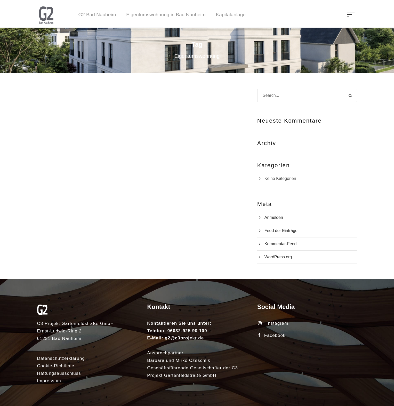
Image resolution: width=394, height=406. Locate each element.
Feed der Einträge (280, 230)
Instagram (273, 323)
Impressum (49, 380)
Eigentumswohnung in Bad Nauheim (165, 14)
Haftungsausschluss (59, 373)
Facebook (272, 335)
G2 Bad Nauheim (97, 14)
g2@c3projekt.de (184, 338)
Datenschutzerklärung (61, 358)
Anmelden (273, 217)
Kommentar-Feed (280, 244)
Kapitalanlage (231, 14)
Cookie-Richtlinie (56, 365)
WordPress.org (278, 257)
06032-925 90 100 (187, 330)
